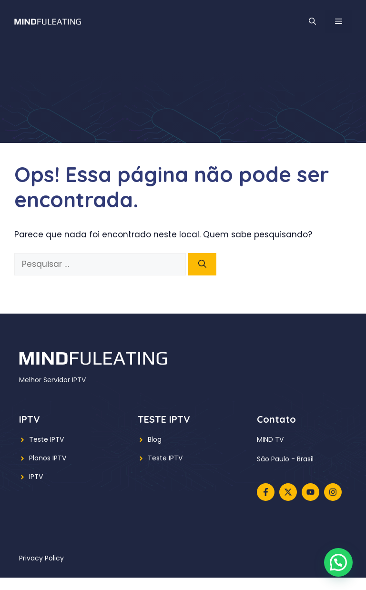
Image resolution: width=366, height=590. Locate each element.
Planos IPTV (47, 458)
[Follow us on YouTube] (310, 492)
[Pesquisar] (202, 264)
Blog (155, 439)
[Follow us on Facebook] (265, 492)
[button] (312, 21)
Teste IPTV (46, 439)
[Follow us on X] (288, 492)
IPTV (36, 476)
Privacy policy (41, 558)
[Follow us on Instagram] (333, 492)
